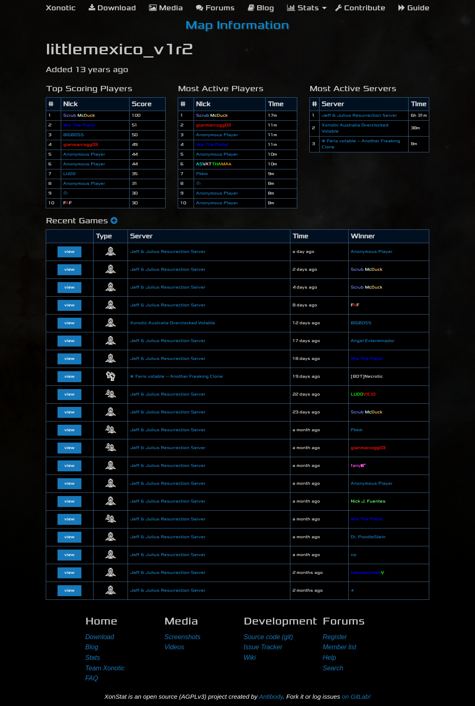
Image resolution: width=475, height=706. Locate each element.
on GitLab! (356, 696)
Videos (174, 647)
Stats (92, 657)
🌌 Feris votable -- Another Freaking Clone (176, 376)
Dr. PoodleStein (368, 537)
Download (99, 636)
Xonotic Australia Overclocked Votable (172, 323)
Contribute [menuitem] (360, 8)
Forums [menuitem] (215, 8)
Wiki (250, 657)
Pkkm (202, 173)
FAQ (91, 678)
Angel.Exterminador (372, 340)
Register (335, 636)
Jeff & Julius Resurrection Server (359, 115)
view (69, 251)
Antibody (271, 696)
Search (333, 668)
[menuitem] (60, 8)
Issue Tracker (263, 647)
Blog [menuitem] (261, 8)
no (353, 554)
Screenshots (182, 636)
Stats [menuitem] (303, 8)
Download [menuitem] (112, 8)
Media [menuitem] (166, 8)
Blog (91, 647)
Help (329, 657)
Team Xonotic (105, 668)
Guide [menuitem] (414, 8)
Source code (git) (268, 636)
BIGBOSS (73, 135)
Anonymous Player (84, 154)
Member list (339, 647)
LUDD (69, 173)
